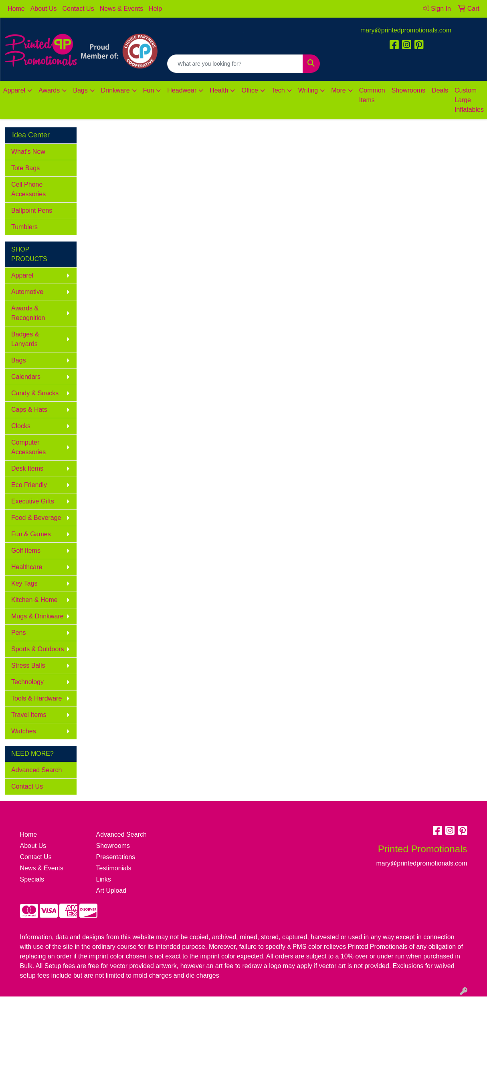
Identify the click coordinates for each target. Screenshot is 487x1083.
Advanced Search (36, 770)
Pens (18, 632)
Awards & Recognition (28, 313)
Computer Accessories (28, 447)
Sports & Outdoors (37, 649)
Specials (32, 879)
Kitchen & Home (34, 599)
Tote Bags (25, 168)
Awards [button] (49, 90)
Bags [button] (80, 90)
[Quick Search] (235, 63)
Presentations (115, 857)
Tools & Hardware (36, 698)
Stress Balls (28, 665)
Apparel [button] (14, 90)
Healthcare (26, 567)
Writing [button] (308, 90)
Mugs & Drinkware (37, 616)
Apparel (22, 275)
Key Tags (24, 583)
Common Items (372, 95)
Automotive (27, 291)
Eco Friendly (29, 484)
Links (103, 879)
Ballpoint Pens (31, 210)
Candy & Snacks (35, 393)
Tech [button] (278, 90)
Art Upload (111, 890)
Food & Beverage (36, 517)
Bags (18, 360)
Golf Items (25, 550)
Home (16, 8)
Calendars (25, 376)
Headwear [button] (181, 90)
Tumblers (24, 226)
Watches (23, 731)
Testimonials (113, 868)
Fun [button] (148, 90)
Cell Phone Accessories (28, 189)
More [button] (338, 90)
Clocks (20, 426)
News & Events (121, 8)
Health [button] (219, 90)
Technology (27, 681)
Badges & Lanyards (25, 339)
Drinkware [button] (115, 90)
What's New (28, 151)
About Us (43, 8)
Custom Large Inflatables (469, 100)
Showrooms (408, 90)
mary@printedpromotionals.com (405, 30)
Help (155, 8)
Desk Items (27, 468)
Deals (440, 90)
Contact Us (78, 8)
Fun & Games (31, 534)
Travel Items (28, 714)
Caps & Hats (29, 409)
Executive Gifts (32, 501)
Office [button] (249, 90)
